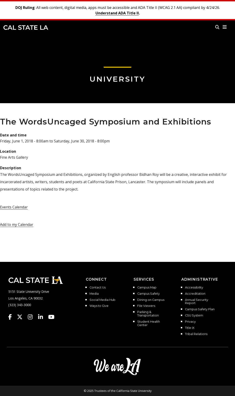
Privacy (190, 321)
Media (94, 293)
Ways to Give (99, 305)
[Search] (217, 27)
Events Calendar (14, 207)
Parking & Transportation (148, 313)
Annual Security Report (196, 301)
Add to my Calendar (16, 224)
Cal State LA (25, 27)
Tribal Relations (196, 334)
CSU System (194, 315)
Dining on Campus (150, 300)
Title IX (189, 328)
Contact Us (98, 287)
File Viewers (146, 305)
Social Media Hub (102, 300)
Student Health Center (148, 323)
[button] (225, 27)
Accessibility (194, 287)
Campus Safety (148, 293)
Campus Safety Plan (200, 309)
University (117, 79)
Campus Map (147, 287)
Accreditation (195, 293)
